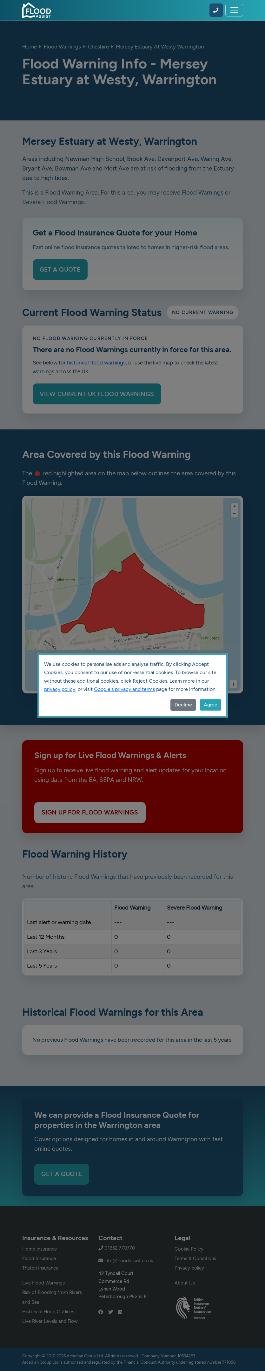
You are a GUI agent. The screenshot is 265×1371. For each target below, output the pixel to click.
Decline (183, 705)
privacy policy (59, 689)
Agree (210, 705)
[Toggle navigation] (234, 10)
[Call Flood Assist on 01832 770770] (216, 10)
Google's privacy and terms (124, 689)
